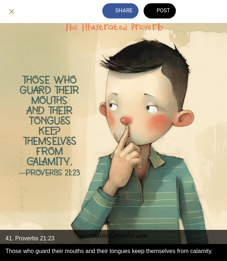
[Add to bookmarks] (215, 11)
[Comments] (196, 11)
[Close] (11, 11)
